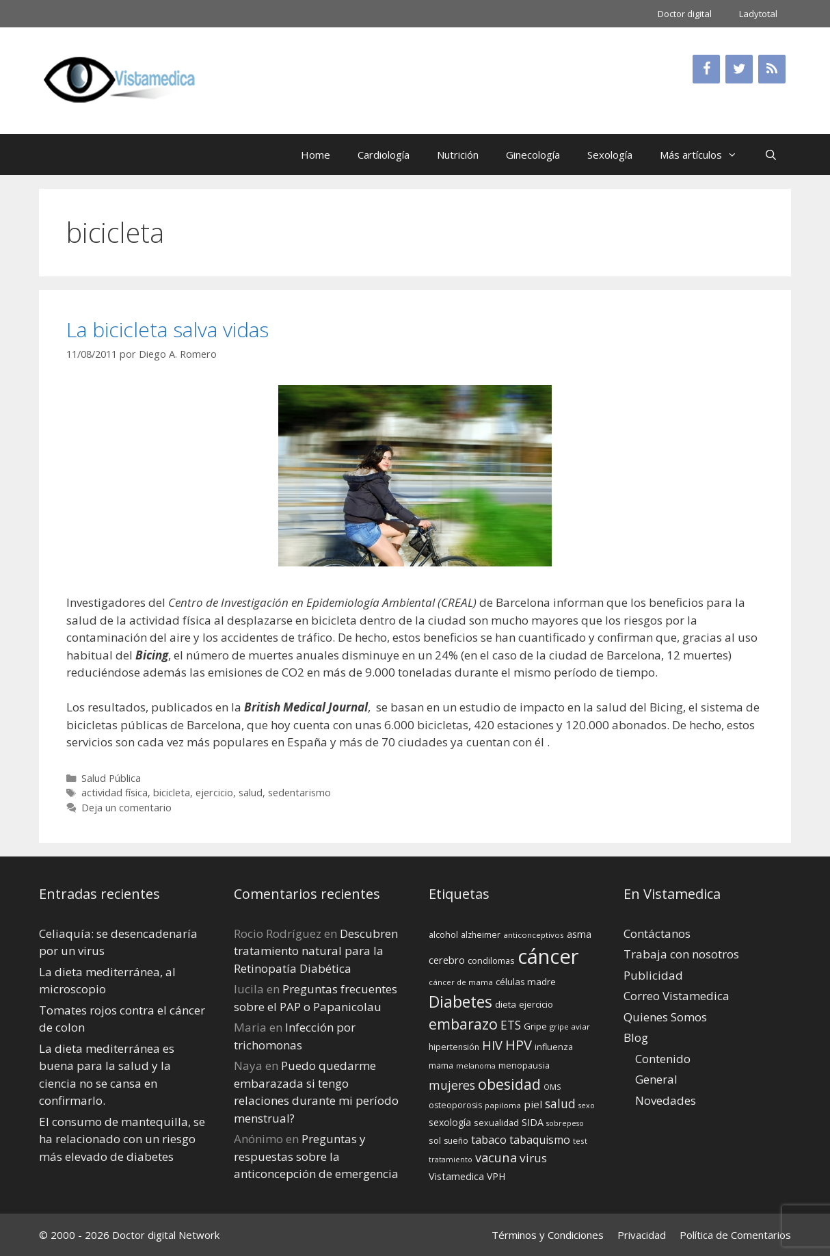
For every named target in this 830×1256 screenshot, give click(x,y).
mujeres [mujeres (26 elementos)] (452, 1085)
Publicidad (653, 975)
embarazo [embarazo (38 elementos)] (463, 1024)
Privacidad (641, 1235)
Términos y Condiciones (548, 1235)
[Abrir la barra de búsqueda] (771, 154)
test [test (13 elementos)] (580, 1141)
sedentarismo (299, 792)
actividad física (114, 792)
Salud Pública (111, 778)
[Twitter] (739, 69)
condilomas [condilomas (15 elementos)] (491, 960)
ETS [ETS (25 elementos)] (510, 1025)
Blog (636, 1037)
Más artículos (705, 154)
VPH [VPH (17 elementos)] (496, 1176)
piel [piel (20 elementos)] (533, 1104)
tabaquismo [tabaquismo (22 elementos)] (539, 1139)
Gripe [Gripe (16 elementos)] (535, 1026)
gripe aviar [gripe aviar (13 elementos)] (570, 1026)
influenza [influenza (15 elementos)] (554, 1047)
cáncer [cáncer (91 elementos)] (548, 956)
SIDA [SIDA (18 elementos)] (533, 1122)
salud (251, 792)
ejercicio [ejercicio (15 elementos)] (536, 1004)
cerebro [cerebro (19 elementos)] (447, 960)
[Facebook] (706, 69)
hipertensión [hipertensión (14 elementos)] (454, 1047)
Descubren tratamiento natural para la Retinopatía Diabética (316, 951)
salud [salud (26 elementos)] (560, 1103)
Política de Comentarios (735, 1235)
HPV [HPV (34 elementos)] (518, 1045)
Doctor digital (685, 14)
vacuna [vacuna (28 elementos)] (496, 1157)
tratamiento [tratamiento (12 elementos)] (450, 1159)
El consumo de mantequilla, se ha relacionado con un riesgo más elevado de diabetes (122, 1139)
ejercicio (214, 792)
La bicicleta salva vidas (167, 329)
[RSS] (772, 69)
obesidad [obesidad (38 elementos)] (509, 1084)
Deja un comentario (126, 807)
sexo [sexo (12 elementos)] (586, 1105)
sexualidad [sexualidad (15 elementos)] (496, 1122)
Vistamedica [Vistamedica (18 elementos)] (456, 1176)
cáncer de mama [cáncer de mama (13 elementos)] (461, 982)
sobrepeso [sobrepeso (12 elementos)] (565, 1123)
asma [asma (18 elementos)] (579, 934)
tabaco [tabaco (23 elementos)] (489, 1139)
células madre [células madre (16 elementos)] (526, 982)
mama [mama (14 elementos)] (441, 1065)
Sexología (609, 154)
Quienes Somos (665, 1017)
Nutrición (458, 154)
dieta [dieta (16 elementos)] (505, 1004)
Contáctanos (657, 933)
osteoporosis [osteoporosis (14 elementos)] (455, 1105)
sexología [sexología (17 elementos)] (450, 1122)
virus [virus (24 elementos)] (533, 1158)
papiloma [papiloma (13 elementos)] (503, 1105)
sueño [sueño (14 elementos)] (456, 1141)
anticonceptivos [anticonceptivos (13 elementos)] (533, 935)
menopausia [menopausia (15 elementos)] (524, 1065)
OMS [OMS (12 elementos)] (552, 1087)
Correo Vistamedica (676, 996)
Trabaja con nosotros (681, 954)
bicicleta (171, 792)
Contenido (663, 1059)
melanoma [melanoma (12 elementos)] (476, 1066)
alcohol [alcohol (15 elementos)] (443, 934)
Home (315, 154)
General (656, 1079)
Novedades (665, 1100)
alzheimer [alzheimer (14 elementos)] (480, 935)
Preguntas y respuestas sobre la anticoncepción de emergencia (316, 1156)
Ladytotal (758, 14)
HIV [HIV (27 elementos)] (492, 1045)
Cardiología (384, 154)
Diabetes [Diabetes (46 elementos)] (460, 1001)
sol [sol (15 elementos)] (435, 1140)
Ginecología (533, 154)
